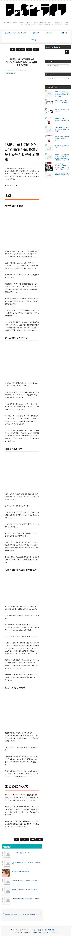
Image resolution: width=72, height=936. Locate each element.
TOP (20, 930)
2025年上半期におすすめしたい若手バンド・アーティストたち (62, 138)
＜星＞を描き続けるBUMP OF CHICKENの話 (13, 915)
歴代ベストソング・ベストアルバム (15, 33)
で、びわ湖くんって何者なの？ (62, 146)
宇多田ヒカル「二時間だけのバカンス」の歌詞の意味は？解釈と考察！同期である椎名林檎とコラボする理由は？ (62, 157)
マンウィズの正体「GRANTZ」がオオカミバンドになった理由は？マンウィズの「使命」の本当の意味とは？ (62, 166)
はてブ (36, 49)
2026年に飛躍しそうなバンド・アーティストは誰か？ (62, 101)
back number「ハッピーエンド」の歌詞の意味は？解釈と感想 (62, 129)
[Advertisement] (22, 89)
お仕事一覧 (63, 33)
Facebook (21, 49)
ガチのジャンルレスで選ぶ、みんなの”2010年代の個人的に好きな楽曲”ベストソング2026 (62, 93)
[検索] (58, 52)
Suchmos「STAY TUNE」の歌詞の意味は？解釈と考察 (62, 173)
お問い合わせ (35, 40)
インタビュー (50, 33)
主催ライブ (36, 33)
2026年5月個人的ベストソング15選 (62, 110)
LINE (28, 49)
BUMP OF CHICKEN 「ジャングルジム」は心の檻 (24, 880)
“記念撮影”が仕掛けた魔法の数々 (20, 871)
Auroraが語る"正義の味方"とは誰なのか (22, 853)
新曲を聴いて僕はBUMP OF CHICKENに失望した (24, 889)
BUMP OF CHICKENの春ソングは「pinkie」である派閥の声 (26, 863)
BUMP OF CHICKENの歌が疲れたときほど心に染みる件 (26, 899)
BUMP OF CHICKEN (10, 73)
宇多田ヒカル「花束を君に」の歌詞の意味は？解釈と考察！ (62, 120)
